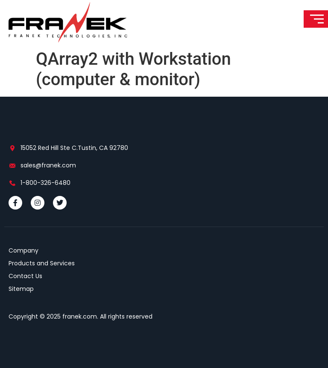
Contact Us (25, 276)
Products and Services (42, 263)
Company (23, 250)
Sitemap (21, 289)
